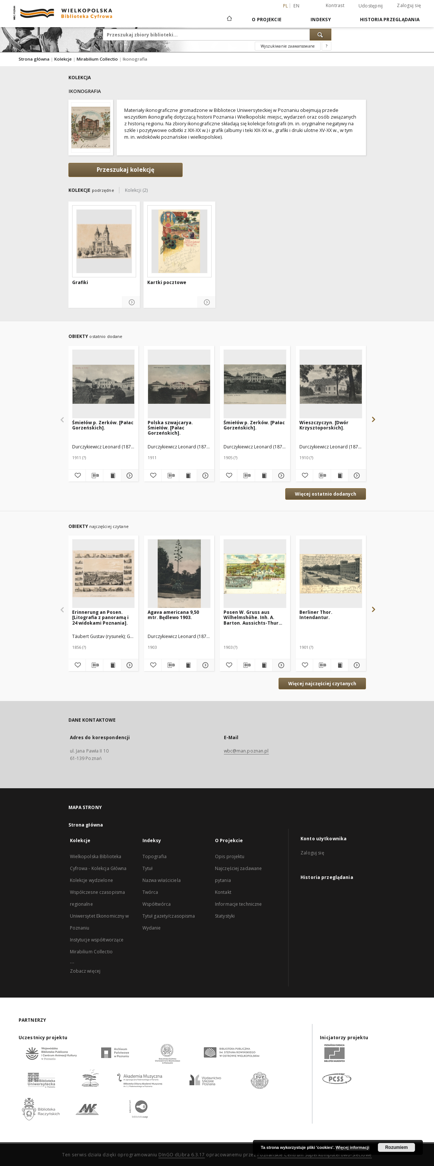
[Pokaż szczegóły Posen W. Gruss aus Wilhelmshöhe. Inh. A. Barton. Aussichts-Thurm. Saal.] (280, 665)
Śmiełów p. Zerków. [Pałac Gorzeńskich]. (103, 425)
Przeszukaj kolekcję (125, 170)
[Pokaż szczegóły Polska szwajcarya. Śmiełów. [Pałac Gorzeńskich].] (204, 475)
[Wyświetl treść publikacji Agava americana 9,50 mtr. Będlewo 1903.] (187, 665)
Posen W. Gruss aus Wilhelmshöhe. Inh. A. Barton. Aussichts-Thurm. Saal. (254, 617)
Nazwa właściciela (161, 880)
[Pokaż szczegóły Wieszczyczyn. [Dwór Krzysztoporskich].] (355, 475)
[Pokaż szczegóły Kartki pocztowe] (206, 302)
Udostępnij (371, 6)
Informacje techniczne (238, 904)
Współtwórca (156, 904)
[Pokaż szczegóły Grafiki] (131, 302)
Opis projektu (230, 856)
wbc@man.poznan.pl (246, 751)
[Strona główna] (229, 19)
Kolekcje (63, 59)
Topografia (154, 856)
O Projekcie (267, 19)
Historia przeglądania (389, 19)
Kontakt (223, 892)
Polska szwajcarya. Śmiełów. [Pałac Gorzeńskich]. (170, 427)
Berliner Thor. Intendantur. (315, 615)
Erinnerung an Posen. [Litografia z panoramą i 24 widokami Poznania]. (100, 617)
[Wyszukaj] (320, 35)
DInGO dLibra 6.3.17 (181, 1154)
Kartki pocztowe (166, 282)
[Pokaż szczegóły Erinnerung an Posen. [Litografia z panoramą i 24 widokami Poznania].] (128, 665)
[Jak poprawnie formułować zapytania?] (326, 46)
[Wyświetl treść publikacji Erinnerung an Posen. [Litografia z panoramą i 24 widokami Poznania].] (111, 665)
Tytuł (147, 868)
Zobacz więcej (85, 971)
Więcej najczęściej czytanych (322, 683)
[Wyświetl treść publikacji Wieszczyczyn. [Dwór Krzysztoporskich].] (339, 475)
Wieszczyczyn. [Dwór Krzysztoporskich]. (323, 425)
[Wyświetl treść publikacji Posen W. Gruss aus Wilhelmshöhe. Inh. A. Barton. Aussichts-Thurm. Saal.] (263, 665)
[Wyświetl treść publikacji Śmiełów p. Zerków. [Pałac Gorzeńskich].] (111, 475)
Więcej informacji (352, 1147)
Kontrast (335, 5)
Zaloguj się (409, 5)
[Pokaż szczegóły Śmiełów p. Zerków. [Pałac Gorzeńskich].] (128, 475)
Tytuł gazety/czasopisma (168, 916)
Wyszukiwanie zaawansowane (288, 46)
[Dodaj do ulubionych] (77, 475)
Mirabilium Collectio (98, 59)
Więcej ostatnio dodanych (325, 494)
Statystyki (225, 916)
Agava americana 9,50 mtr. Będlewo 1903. (173, 615)
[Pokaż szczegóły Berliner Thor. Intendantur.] (355, 665)
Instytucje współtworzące (97, 940)
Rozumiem (396, 1147)
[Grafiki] (104, 241)
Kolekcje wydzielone (91, 880)
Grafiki (80, 282)
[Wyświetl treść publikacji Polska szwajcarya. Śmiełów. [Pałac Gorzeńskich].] (187, 475)
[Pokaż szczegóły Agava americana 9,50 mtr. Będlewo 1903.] (204, 665)
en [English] (296, 5)
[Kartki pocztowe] (179, 241)
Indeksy (321, 19)
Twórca (150, 892)
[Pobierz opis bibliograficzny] (94, 475)
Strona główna (34, 59)
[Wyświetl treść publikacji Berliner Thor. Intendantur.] (339, 665)
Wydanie (151, 928)
